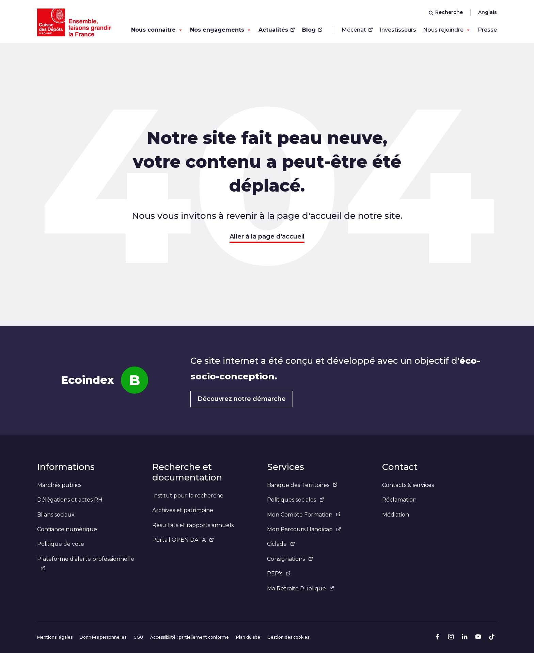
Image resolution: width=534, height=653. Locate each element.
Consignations (290, 559)
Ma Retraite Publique (300, 588)
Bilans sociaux (56, 514)
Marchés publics (59, 485)
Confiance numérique (67, 529)
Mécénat (357, 30)
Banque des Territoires (302, 485)
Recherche (445, 12)
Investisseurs (398, 30)
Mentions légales (55, 637)
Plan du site (248, 637)
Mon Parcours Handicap (304, 529)
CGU (138, 637)
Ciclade (281, 544)
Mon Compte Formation (304, 514)
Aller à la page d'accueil (267, 236)
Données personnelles (103, 637)
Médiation (395, 514)
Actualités (276, 30)
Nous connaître (153, 30)
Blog (312, 30)
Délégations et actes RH (70, 499)
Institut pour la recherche (187, 495)
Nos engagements (217, 30)
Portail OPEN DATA (183, 540)
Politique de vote (60, 544)
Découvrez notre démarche (242, 399)
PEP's (278, 573)
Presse (487, 30)
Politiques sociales (295, 499)
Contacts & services (408, 485)
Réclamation (399, 499)
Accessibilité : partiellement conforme (189, 637)
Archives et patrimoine (182, 510)
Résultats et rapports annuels (193, 525)
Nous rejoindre (443, 30)
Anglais (487, 12)
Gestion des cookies (288, 637)
